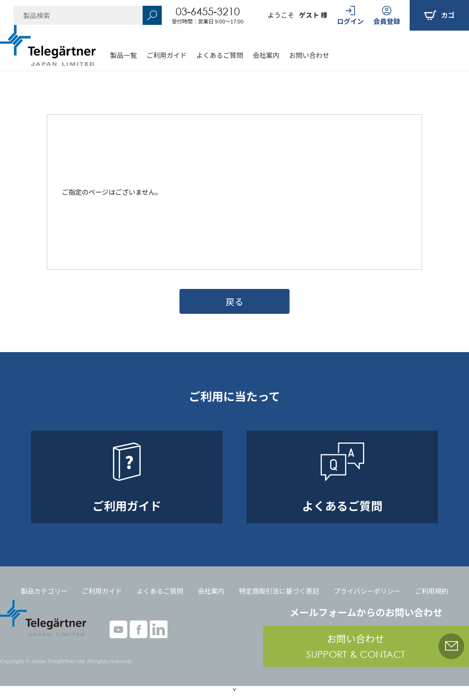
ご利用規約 (431, 591)
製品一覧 (123, 55)
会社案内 (266, 55)
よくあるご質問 (219, 55)
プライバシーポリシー (367, 591)
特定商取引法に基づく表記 (279, 591)
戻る (234, 301)
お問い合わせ (309, 55)
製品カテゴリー (44, 591)
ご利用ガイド (166, 55)
